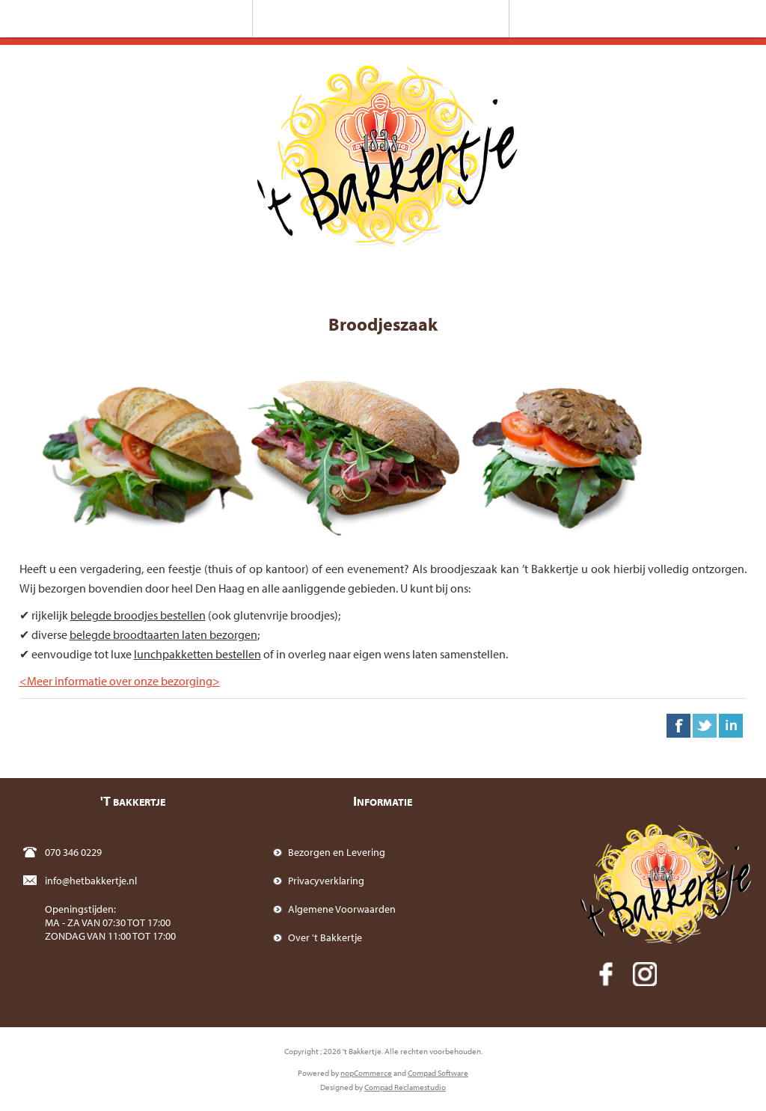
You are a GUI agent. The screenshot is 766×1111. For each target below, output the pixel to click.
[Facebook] (606, 974)
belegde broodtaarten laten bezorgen (163, 634)
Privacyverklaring (326, 880)
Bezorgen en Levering (336, 852)
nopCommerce (366, 1073)
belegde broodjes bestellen (138, 614)
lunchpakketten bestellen (197, 653)
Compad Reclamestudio (405, 1087)
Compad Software (438, 1073)
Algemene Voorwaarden (342, 909)
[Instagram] (645, 974)
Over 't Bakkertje (325, 937)
